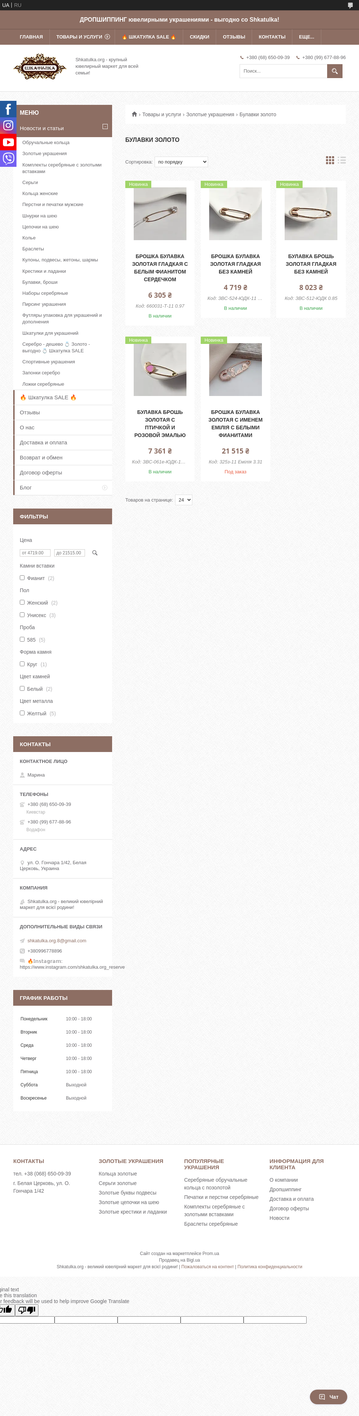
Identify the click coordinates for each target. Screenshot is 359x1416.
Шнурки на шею (39, 216)
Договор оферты (41, 472)
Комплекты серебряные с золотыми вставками (61, 168)
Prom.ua (211, 1253)
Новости (279, 1218)
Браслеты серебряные (211, 1224)
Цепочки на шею (40, 227)
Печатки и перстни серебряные (221, 1197)
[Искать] (335, 71)
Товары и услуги (79, 37)
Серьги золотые (118, 1183)
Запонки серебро (41, 372)
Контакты (272, 37)
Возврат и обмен (41, 457)
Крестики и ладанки (44, 271)
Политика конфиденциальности (269, 1266)
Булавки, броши (40, 282)
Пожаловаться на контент (207, 1266)
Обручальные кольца (46, 142)
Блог (26, 487)
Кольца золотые (118, 1174)
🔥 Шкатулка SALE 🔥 (149, 37)
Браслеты (33, 249)
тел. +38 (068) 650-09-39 (42, 1174)
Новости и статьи (42, 128)
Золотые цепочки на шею (129, 1202)
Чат (328, 1397)
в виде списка (342, 162)
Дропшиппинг (286, 1189)
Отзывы (234, 37)
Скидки (199, 37)
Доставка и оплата (43, 442)
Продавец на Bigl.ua (179, 1260)
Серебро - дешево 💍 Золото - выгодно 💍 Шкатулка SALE (56, 347)
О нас (27, 427)
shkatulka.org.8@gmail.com (56, 940)
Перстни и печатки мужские (52, 204)
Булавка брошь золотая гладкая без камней (311, 264)
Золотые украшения (210, 114)
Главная (31, 37)
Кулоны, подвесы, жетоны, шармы (60, 260)
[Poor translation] (26, 1310)
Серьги (30, 182)
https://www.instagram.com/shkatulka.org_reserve (72, 967)
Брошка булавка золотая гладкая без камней (235, 264)
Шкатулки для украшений (50, 333)
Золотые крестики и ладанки (133, 1212)
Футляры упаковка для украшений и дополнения (62, 318)
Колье (29, 238)
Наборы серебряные (45, 293)
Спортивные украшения (48, 361)
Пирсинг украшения (44, 304)
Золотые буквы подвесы (127, 1193)
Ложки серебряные (43, 384)
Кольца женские (40, 193)
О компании (284, 1180)
